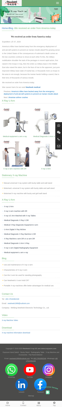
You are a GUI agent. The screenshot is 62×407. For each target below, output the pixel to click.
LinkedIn (21, 385)
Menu (39, 404)
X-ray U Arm (46, 169)
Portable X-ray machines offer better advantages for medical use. (29, 286)
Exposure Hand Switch (11, 352)
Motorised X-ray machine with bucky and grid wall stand (25, 193)
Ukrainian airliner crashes (18, 97)
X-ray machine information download (16, 333)
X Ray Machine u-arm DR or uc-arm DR (19, 239)
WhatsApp (11, 371)
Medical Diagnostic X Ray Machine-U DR (20, 234)
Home (5, 28)
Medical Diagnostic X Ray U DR (16, 220)
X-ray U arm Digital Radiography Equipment (21, 248)
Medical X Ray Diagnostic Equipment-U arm (21, 225)
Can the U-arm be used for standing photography (23, 275)
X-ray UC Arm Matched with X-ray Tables (20, 216)
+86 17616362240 (12, 299)
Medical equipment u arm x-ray (15, 136)
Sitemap (31, 396)
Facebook (40, 385)
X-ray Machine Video (10, 320)
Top (54, 403)
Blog (11, 28)
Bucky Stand (25, 352)
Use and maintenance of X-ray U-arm (18, 265)
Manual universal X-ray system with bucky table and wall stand (28, 183)
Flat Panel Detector (35, 355)
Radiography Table (37, 352)
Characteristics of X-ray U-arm (15, 270)
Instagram (48, 371)
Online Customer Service (47, 388)
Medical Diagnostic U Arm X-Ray (46, 136)
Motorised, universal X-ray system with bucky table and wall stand (29, 188)
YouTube (30, 371)
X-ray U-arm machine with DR (14, 169)
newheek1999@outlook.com (19, 303)
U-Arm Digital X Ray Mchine (15, 229)
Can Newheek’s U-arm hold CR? (16, 280)
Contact (23, 403)
